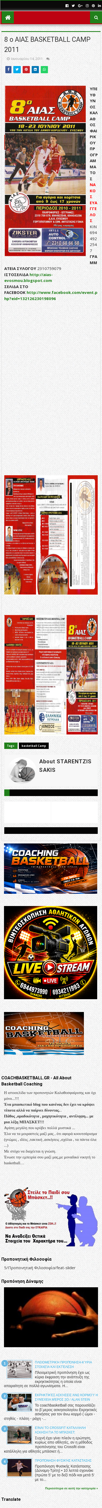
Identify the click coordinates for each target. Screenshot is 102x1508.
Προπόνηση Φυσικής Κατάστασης (63, 1460)
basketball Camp (34, 746)
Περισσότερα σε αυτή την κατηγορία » (71, 1488)
